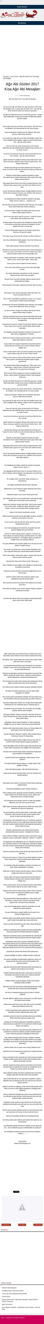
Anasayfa (6, 76)
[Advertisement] (22, 49)
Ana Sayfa (22, 1224)
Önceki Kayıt (38, 1224)
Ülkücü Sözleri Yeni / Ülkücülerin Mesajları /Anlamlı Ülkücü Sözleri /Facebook (20, 1300)
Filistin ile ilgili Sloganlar (9, 1288)
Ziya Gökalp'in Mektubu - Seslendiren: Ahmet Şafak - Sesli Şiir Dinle (21, 1308)
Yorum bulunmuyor (25, 95)
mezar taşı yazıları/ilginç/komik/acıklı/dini (14, 1293)
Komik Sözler (6, 1296)
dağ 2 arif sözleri (7, 1304)
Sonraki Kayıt (6, 1224)
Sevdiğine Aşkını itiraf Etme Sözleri (12, 1290)
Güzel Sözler (14, 76)
